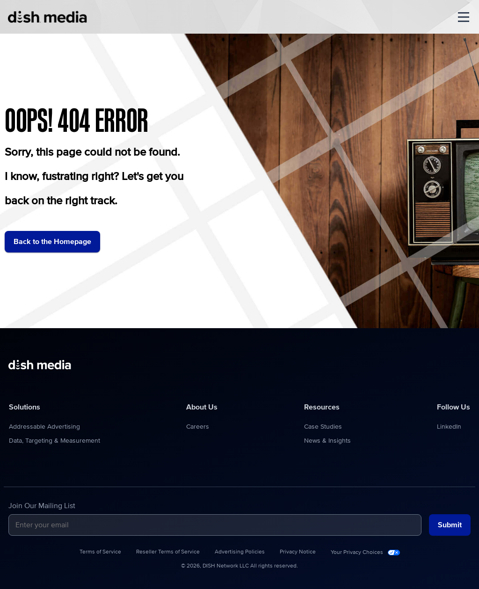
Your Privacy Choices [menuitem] (357, 552)
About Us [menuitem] (202, 407)
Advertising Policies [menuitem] (240, 552)
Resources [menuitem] (322, 407)
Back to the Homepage (52, 241)
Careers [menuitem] (197, 427)
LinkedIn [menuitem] (449, 427)
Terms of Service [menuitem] (100, 552)
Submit (450, 525)
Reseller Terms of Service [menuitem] (168, 552)
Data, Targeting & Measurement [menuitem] (54, 441)
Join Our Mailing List (41, 506)
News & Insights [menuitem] (327, 441)
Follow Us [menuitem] (453, 407)
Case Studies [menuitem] (323, 427)
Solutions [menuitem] (24, 407)
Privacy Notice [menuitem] (298, 552)
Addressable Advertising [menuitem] (44, 427)
